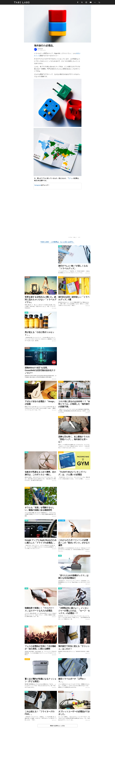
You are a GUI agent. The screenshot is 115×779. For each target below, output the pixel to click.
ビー (70, 178)
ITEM (60, 246)
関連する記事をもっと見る (57, 725)
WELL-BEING (61, 520)
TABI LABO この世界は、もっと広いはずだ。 (57, 242)
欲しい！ (75, 237)
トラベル (70, 237)
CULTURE (27, 277)
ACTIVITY (61, 277)
